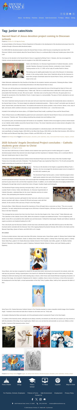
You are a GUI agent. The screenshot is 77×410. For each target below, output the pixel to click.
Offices (67, 18)
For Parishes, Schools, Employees (14, 393)
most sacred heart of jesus (57, 136)
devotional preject (26, 136)
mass (48, 136)
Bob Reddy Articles (12, 136)
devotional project (44, 373)
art (26, 373)
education (34, 136)
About (20, 18)
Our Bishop (26, 18)
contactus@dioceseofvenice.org (57, 403)
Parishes (34, 18)
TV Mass (61, 18)
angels (23, 373)
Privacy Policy (69, 393)
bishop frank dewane (33, 373)
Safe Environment (51, 18)
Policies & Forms (33, 393)
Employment (58, 393)
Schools (41, 18)
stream (71, 373)
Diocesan (50, 407)
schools (72, 136)
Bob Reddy (22, 41)
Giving (73, 18)
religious (67, 136)
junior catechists (41, 136)
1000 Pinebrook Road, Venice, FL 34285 (24, 403)
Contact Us (38, 395)
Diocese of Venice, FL (33, 407)
